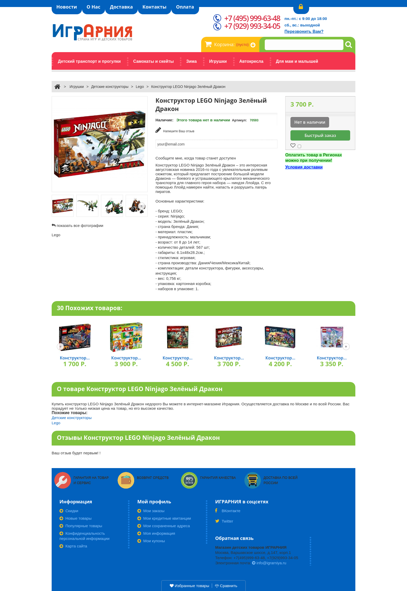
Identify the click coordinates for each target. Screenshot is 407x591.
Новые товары (75, 518)
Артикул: (239, 120)
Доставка (121, 7)
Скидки (68, 510)
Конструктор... (75, 357)
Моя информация (156, 533)
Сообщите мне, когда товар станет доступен (195, 158)
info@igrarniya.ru (269, 562)
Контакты (154, 7)
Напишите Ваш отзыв (174, 130)
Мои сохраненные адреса (163, 525)
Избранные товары (189, 585)
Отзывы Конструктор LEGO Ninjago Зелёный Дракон (138, 437)
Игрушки (77, 87)
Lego (140, 87)
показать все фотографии (80, 225)
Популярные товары (80, 525)
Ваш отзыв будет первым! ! (76, 452)
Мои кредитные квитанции (164, 518)
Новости (66, 7)
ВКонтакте (227, 512)
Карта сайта (73, 546)
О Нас (93, 7)
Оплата (185, 7)
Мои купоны (151, 540)
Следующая (141, 206)
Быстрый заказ (320, 135)
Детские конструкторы (109, 87)
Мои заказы (151, 510)
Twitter (224, 522)
